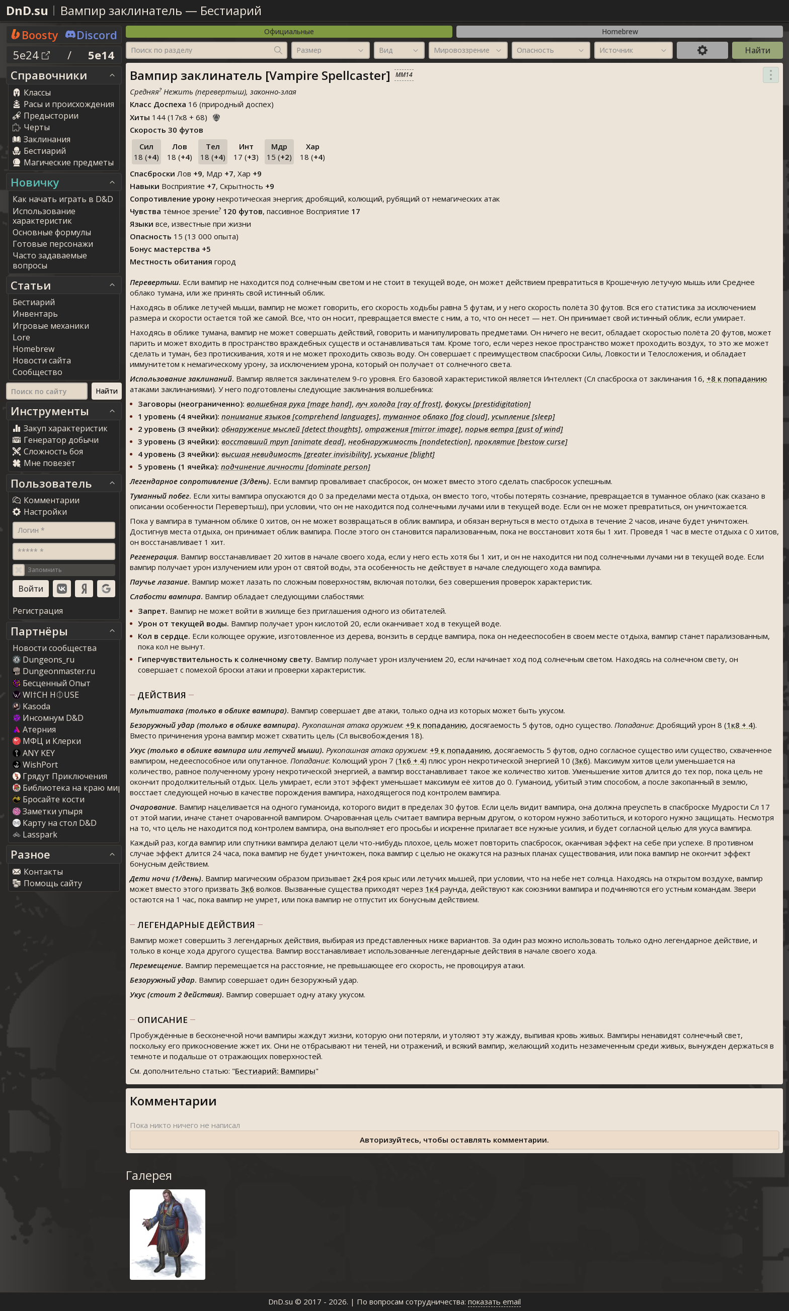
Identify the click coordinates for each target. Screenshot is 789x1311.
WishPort (35, 764)
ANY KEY (34, 753)
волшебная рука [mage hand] (299, 404)
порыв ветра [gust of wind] (514, 429)
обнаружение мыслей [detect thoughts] (291, 429)
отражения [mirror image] (413, 429)
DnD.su (27, 10)
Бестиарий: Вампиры (275, 1071)
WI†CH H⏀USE (46, 694)
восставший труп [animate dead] (282, 441)
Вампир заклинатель (121, 10)
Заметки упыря (48, 811)
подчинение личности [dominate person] (295, 466)
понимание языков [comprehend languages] (300, 416)
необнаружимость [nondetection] (409, 441)
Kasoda (31, 706)
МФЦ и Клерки (47, 740)
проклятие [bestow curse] (521, 441)
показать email (494, 1301)
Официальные (289, 31)
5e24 (31, 54)
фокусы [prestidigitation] (488, 404)
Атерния (34, 729)
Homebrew (620, 31)
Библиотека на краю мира (70, 787)
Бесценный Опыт (52, 683)
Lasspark (35, 834)
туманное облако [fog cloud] (435, 416)
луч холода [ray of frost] (398, 404)
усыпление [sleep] (523, 416)
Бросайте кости (49, 799)
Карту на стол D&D (55, 822)
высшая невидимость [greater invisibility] (295, 454)
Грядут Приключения (60, 776)
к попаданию (736, 378)
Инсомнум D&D (48, 717)
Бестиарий (231, 10)
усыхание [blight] (404, 454)
